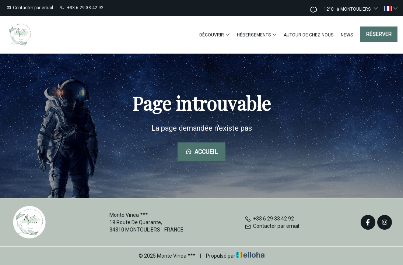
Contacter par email (272, 226)
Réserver (379, 34)
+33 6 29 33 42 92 (269, 219)
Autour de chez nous (308, 35)
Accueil (201, 151)
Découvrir (214, 34)
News (347, 35)
